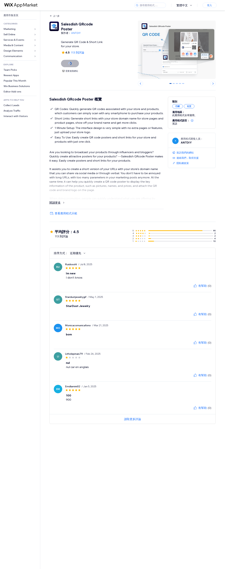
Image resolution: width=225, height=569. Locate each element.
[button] (192, 120)
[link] (20, 15)
